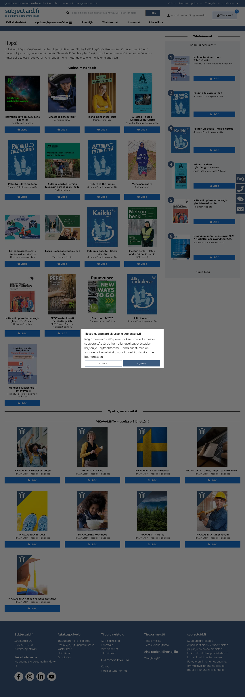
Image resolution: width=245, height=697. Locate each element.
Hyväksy (142, 363)
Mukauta (103, 363)
